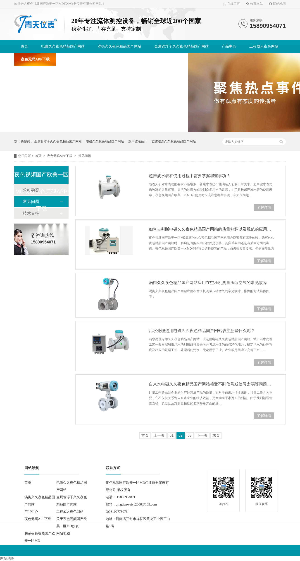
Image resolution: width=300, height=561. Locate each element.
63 (190, 435)
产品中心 (229, 46)
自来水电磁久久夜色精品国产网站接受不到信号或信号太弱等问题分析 (211, 384)
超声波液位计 (137, 141)
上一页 (159, 435)
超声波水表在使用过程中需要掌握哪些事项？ (189, 175)
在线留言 (233, 3)
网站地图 (279, 3)
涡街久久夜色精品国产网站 (119, 46)
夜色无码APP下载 (35, 59)
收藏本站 (256, 3)
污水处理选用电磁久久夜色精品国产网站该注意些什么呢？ (202, 330)
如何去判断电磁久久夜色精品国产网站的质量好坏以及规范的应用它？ (211, 229)
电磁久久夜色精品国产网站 (63, 46)
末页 (216, 435)
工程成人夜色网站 (263, 46)
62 (181, 435)
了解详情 (264, 207)
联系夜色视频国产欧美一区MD (157, 59)
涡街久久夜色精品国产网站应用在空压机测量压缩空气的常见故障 (208, 282)
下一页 (202, 435)
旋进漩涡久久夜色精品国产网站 (174, 141)
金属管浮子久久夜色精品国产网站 (181, 46)
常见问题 (84, 156)
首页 (24, 46)
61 (171, 435)
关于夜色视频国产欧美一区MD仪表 (91, 59)
